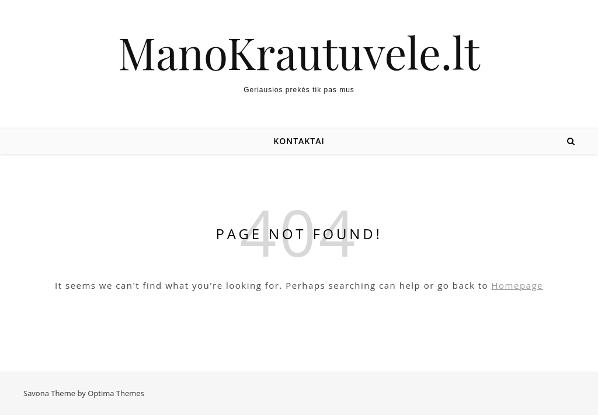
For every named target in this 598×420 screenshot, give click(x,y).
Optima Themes (116, 393)
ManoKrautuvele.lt (299, 52)
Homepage (517, 285)
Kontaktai (298, 140)
